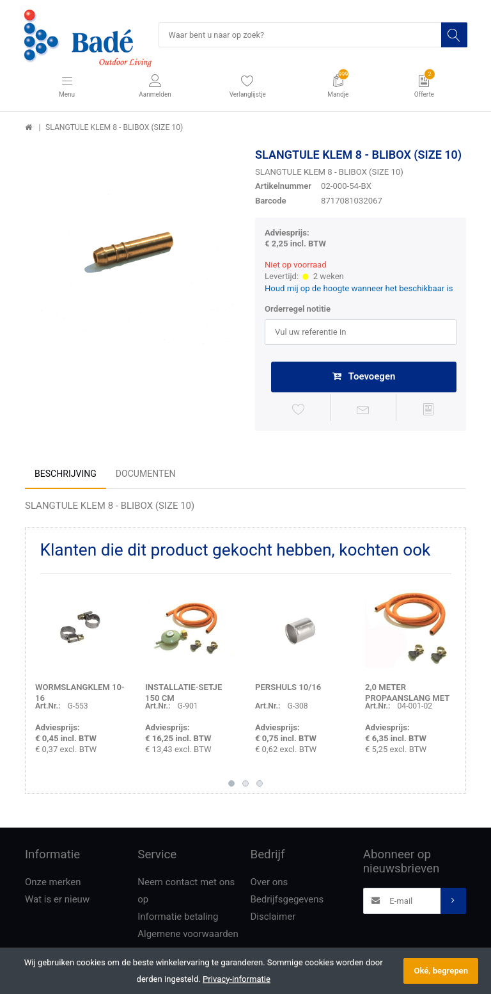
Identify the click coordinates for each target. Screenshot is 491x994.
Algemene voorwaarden (187, 936)
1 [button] (231, 785)
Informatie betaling (177, 918)
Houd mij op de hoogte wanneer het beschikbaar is (359, 289)
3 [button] (259, 785)
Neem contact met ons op (186, 892)
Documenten (146, 475)
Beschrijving (66, 475)
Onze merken (53, 884)
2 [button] (245, 785)
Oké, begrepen (441, 970)
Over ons (269, 884)
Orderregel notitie (298, 310)
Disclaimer (273, 918)
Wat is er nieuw (57, 901)
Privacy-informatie (236, 979)
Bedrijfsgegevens (287, 901)
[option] (130, 254)
